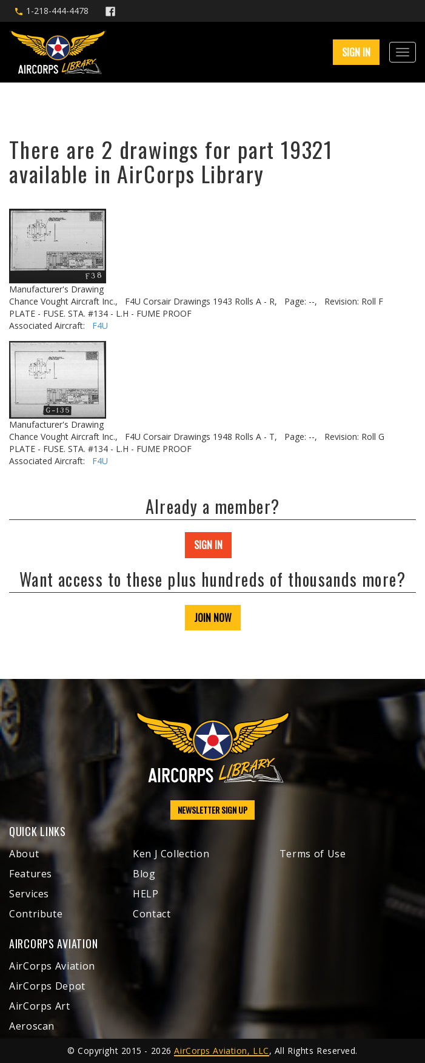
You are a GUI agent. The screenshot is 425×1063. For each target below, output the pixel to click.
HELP (146, 893)
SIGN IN (356, 52)
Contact (151, 913)
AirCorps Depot (47, 986)
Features (30, 873)
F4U (100, 325)
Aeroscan (32, 1026)
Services (29, 893)
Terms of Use (312, 853)
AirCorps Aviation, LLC (221, 1050)
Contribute (35, 913)
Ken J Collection (171, 853)
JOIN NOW (213, 617)
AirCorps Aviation (52, 966)
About (24, 853)
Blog (144, 873)
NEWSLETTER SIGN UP (212, 809)
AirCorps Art (39, 1006)
